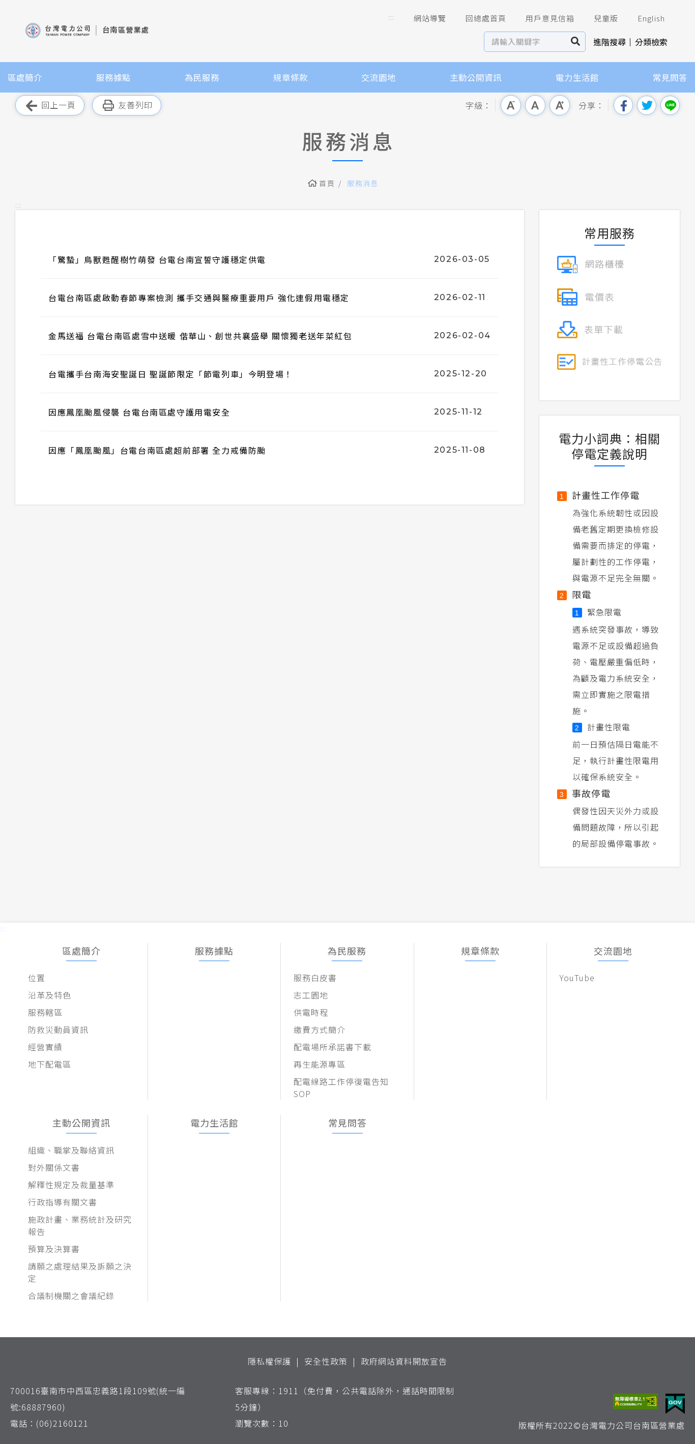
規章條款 (290, 77)
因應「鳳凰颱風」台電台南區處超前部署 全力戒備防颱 (157, 450)
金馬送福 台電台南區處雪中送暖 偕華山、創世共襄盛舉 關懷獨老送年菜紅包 (200, 336)
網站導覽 (422, 18)
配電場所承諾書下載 (332, 1047)
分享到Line (670, 105)
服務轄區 (45, 1012)
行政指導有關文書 (62, 1202)
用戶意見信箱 (542, 18)
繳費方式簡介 (319, 1029)
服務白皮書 (315, 977)
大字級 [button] (559, 105)
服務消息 (363, 183)
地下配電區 (49, 1064)
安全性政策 (325, 1361)
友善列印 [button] (127, 105)
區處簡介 (25, 77)
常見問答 (670, 77)
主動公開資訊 (476, 77)
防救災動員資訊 (58, 1029)
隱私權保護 (269, 1361)
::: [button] (391, 17)
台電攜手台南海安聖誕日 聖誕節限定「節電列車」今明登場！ (170, 374)
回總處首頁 (478, 18)
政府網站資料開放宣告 (404, 1361)
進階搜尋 (609, 42)
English (644, 18)
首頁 (327, 183)
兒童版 (599, 18)
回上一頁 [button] (50, 105)
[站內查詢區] (525, 41)
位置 (36, 977)
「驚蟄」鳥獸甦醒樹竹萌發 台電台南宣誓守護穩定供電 (157, 259)
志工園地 (311, 995)
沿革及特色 (49, 995)
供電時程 (311, 1012)
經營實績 (45, 1047)
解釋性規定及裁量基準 (71, 1184)
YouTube (577, 977)
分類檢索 (651, 42)
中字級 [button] (535, 105)
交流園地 (378, 77)
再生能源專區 (319, 1064)
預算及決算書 (54, 1249)
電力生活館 (577, 77)
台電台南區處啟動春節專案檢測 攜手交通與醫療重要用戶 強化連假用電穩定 (199, 297)
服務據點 (113, 77)
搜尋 (575, 41)
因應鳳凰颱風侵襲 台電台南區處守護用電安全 (139, 412)
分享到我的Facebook (623, 105)
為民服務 (202, 77)
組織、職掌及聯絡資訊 (71, 1150)
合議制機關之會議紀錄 (71, 1295)
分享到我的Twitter (646, 105)
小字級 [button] (511, 105)
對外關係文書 (54, 1167)
